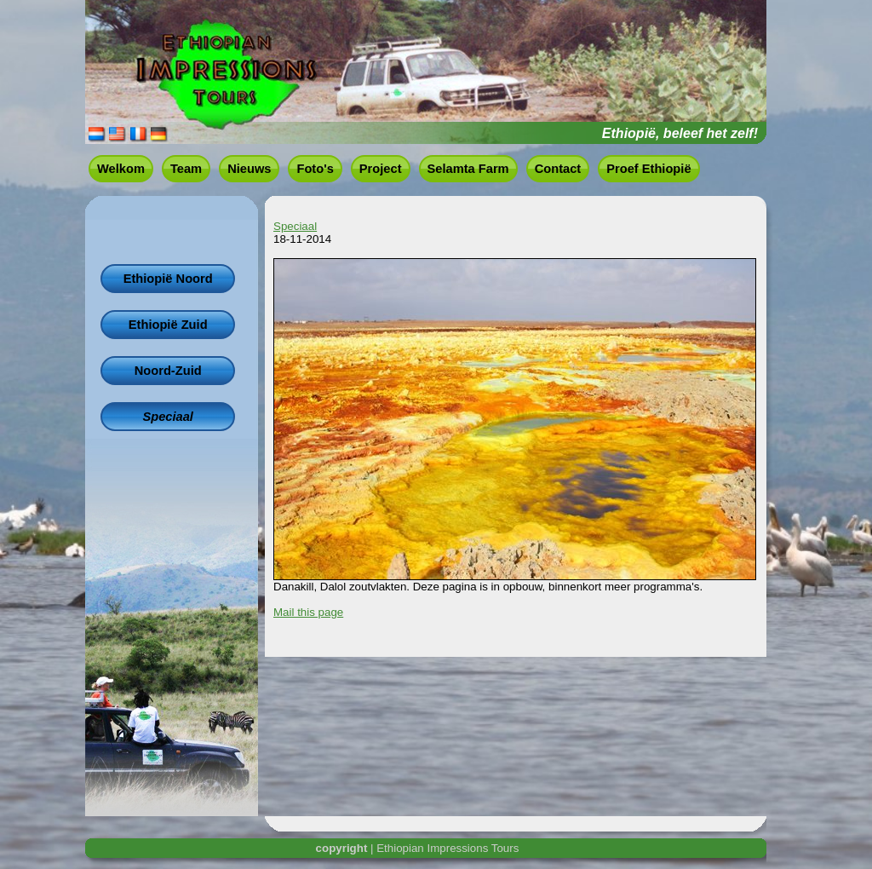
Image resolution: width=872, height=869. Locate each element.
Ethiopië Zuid (168, 324)
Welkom (121, 169)
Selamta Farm (468, 169)
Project (380, 169)
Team (186, 169)
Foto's (314, 169)
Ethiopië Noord (168, 278)
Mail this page (308, 612)
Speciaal (167, 416)
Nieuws (249, 169)
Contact (558, 169)
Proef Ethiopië (648, 169)
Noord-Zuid (168, 370)
